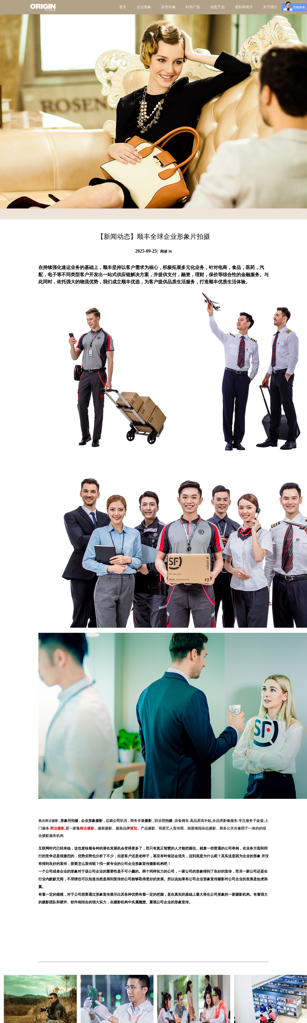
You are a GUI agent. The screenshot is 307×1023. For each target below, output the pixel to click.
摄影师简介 (244, 7)
